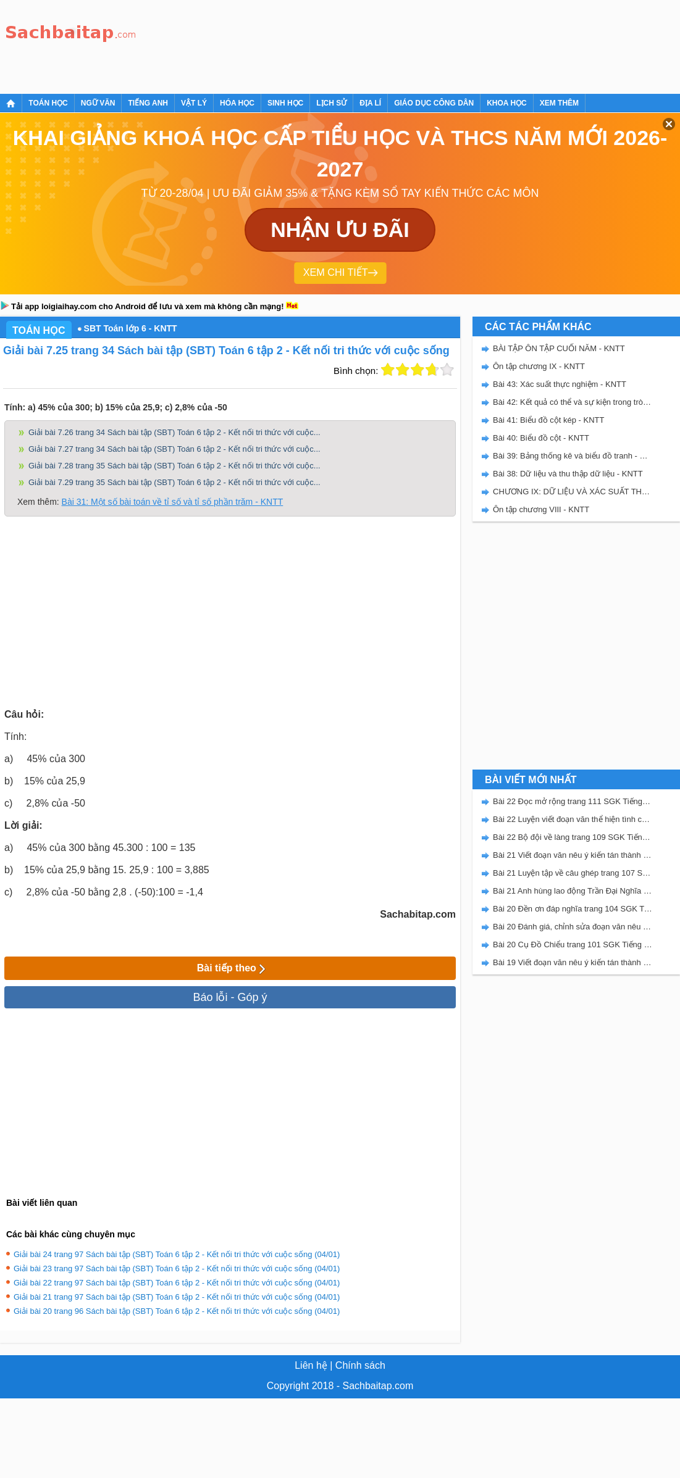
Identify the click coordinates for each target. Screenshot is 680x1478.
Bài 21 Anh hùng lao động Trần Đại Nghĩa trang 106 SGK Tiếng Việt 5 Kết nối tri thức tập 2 (572, 890)
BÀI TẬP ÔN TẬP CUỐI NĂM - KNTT (559, 348)
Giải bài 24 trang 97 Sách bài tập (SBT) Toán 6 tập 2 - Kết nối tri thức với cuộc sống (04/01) (177, 1254)
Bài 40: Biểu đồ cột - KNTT (541, 437)
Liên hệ (311, 1365)
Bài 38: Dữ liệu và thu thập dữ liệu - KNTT (568, 473)
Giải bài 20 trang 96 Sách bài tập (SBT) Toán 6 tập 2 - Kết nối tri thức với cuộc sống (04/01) (177, 1311)
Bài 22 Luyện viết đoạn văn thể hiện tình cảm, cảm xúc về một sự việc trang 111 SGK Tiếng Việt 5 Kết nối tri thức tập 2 (572, 819)
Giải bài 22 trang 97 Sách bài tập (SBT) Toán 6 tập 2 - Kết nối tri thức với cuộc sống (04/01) (177, 1282)
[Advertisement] (187, 44)
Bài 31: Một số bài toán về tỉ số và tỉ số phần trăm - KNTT (172, 502)
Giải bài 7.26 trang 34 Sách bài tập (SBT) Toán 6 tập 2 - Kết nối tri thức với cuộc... (174, 432)
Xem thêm (559, 103)
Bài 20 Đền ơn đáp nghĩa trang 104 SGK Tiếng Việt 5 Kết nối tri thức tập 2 (572, 908)
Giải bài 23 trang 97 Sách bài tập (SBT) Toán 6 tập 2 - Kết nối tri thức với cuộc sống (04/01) (177, 1268)
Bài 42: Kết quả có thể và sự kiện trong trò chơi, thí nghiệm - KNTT (572, 402)
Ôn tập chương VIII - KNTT (541, 509)
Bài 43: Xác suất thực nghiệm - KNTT (559, 384)
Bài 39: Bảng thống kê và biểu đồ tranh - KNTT (572, 455)
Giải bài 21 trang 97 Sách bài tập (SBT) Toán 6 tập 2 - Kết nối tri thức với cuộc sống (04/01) (177, 1297)
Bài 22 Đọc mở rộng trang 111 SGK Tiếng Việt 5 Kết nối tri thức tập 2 (572, 801)
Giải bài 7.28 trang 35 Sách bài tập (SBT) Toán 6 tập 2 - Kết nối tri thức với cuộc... (174, 465)
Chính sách (360, 1365)
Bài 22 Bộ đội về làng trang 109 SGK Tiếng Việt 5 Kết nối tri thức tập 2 (572, 837)
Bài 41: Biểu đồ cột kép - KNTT (549, 420)
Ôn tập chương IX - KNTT (539, 366)
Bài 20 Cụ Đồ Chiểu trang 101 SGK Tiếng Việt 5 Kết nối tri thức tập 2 (572, 944)
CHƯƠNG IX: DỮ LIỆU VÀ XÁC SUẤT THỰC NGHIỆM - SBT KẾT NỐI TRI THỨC (572, 491)
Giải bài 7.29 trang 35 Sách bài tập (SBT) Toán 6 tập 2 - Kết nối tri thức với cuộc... (174, 482)
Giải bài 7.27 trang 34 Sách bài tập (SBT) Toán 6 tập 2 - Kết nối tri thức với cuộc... (174, 449)
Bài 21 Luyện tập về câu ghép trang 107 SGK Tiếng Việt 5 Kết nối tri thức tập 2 (572, 873)
